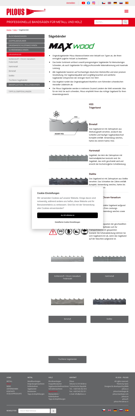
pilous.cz (125, 386)
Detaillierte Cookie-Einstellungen (67, 222)
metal (30, 375)
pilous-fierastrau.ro (121, 399)
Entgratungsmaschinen (36, 381)
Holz (15, 30)
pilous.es (125, 394)
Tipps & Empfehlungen (36, 391)
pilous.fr (125, 396)
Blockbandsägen (55, 379)
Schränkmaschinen (55, 386)
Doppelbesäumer (55, 381)
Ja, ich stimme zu (67, 215)
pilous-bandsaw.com (120, 391)
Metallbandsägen (34, 379)
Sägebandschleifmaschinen (59, 384)
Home (9, 30)
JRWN (126, 384)
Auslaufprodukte (14, 391)
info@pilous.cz (80, 391)
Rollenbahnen (33, 384)
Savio (126, 381)
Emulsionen (32, 389)
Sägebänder (32, 386)
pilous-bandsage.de (120, 389)
